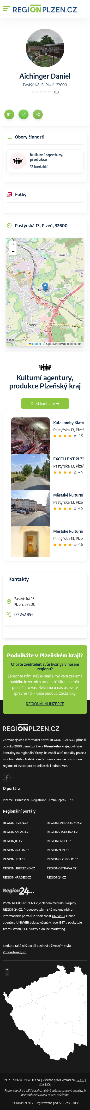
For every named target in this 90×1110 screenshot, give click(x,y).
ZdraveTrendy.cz (14, 952)
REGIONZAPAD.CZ (16, 832)
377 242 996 (24, 614)
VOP (41, 1084)
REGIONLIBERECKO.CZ (19, 868)
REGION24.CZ (56, 877)
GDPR (80, 1080)
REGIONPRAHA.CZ (16, 850)
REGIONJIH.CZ (13, 841)
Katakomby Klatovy (70, 422)
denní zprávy (32, 746)
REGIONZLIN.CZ (58, 850)
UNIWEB (58, 916)
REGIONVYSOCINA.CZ (62, 832)
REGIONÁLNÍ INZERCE (45, 703)
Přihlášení (22, 800)
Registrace (38, 800)
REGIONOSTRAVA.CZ (62, 868)
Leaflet (35, 344)
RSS (71, 800)
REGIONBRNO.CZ (59, 841)
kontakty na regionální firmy (23, 753)
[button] (45, 287)
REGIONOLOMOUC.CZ (62, 859)
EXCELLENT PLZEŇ (70, 459)
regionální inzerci (15, 766)
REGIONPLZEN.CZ (16, 823)
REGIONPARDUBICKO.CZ (64, 823)
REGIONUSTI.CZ (14, 859)
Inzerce (8, 800)
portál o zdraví (38, 946)
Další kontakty (45, 403)
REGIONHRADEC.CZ (17, 877)
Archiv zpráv (57, 800)
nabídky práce (74, 753)
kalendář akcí (53, 753)
